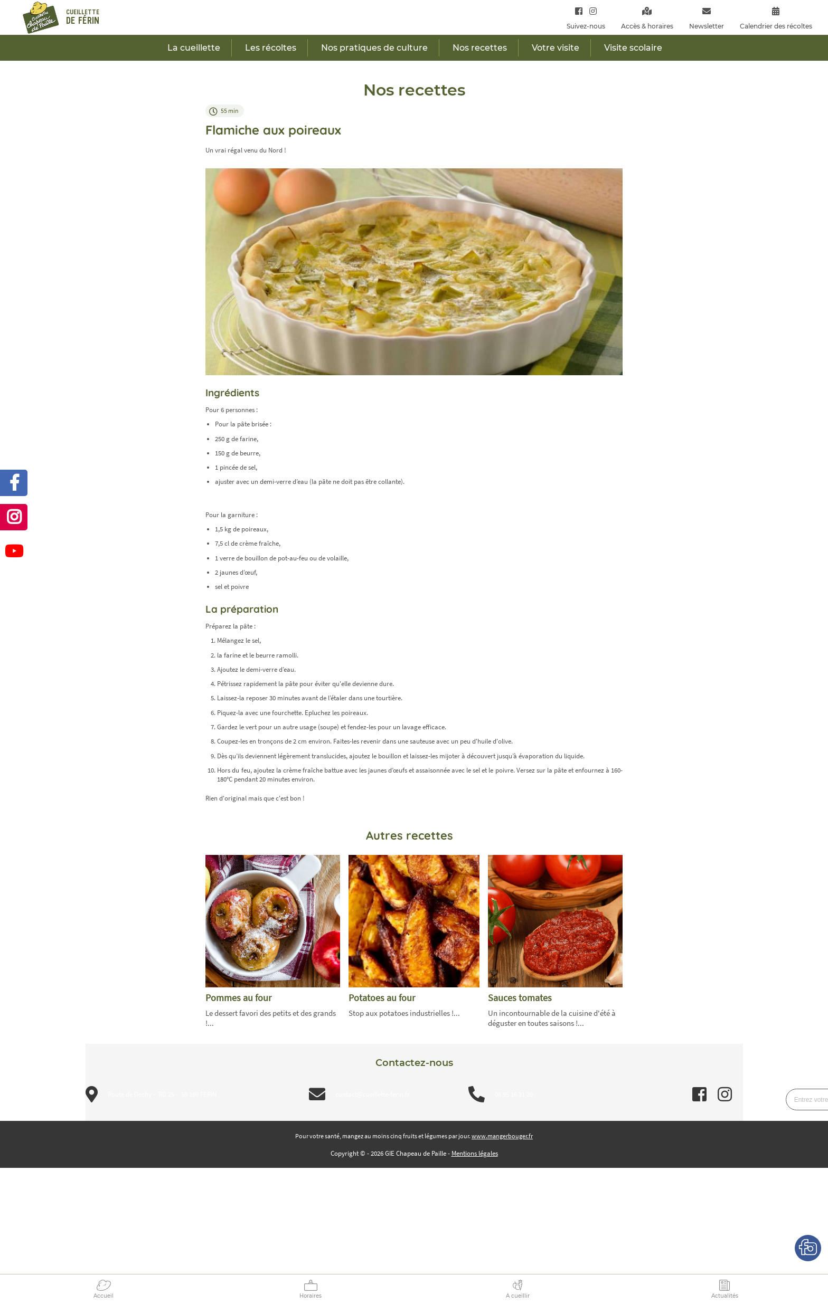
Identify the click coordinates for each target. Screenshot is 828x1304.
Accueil (103, 1295)
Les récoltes (270, 48)
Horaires (310, 1295)
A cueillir (518, 1295)
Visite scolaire (633, 48)
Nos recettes (480, 48)
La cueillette (193, 48)
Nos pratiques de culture (374, 48)
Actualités (724, 1295)
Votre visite (555, 48)
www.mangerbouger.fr (502, 1136)
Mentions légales (474, 1153)
